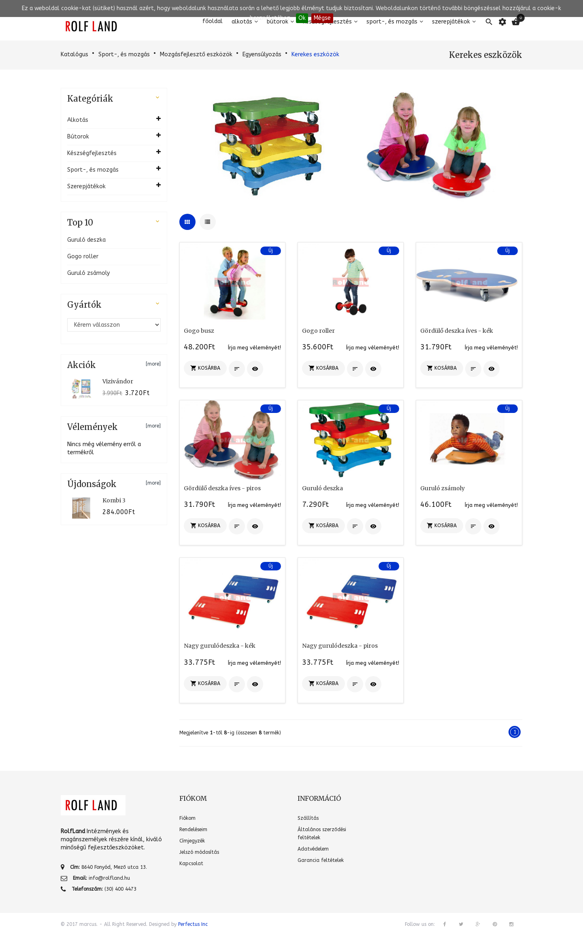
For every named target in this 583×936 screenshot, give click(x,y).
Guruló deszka (86, 239)
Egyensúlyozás (262, 54)
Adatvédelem (313, 849)
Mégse (322, 18)
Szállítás (308, 818)
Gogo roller (82, 256)
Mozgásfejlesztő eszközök (196, 54)
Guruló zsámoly (88, 273)
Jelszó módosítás (199, 852)
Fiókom (187, 818)
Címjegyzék (192, 841)
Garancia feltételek (321, 860)
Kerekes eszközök (315, 54)
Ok (302, 18)
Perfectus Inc (193, 924)
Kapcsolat (191, 863)
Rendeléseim (193, 829)
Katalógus (74, 54)
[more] (153, 364)
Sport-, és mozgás (124, 54)
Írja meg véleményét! (254, 348)
